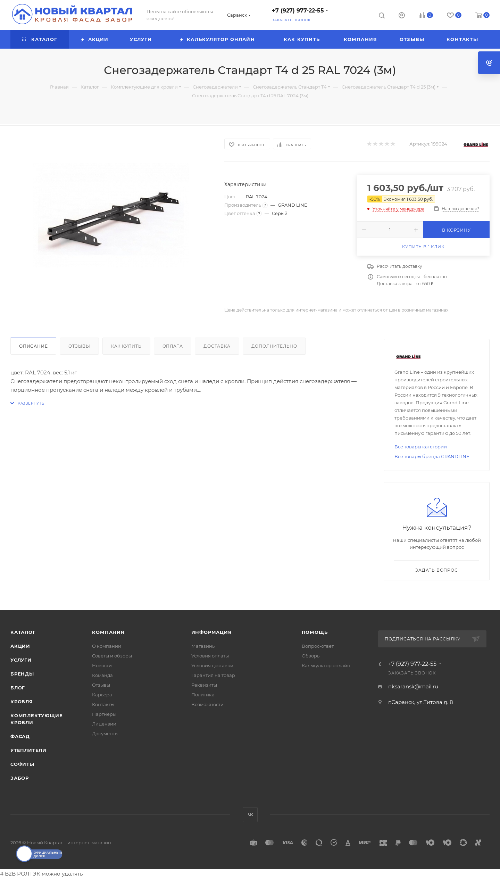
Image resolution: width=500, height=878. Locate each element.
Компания (108, 632)
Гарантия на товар (213, 675)
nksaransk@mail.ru (413, 686)
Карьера (102, 694)
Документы (105, 733)
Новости (102, 665)
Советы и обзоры (112, 655)
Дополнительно (274, 346)
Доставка (216, 346)
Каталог (23, 632)
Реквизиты (204, 685)
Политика (203, 694)
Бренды (22, 674)
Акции (20, 646)
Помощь (315, 632)
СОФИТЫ (22, 764)
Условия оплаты (210, 655)
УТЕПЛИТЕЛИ (28, 750)
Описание (33, 346)
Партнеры (104, 714)
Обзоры (311, 655)
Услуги (21, 660)
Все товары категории (420, 446)
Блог (17, 687)
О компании (106, 646)
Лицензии (104, 724)
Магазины (203, 646)
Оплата (172, 346)
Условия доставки (212, 665)
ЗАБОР (19, 778)
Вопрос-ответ (318, 646)
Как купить (126, 346)
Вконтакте (250, 814)
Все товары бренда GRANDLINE (431, 456)
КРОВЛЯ (21, 701)
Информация (211, 632)
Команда (102, 675)
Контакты (103, 704)
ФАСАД (20, 736)
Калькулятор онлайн (326, 665)
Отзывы (79, 346)
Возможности (207, 704)
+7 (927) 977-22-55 (298, 10)
